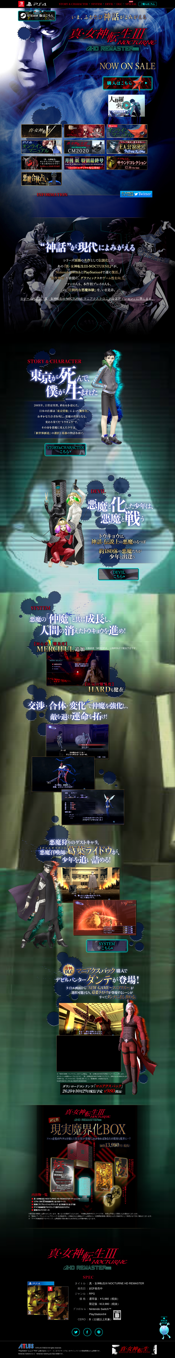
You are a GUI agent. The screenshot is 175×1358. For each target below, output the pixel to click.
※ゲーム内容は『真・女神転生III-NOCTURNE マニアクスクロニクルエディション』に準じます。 (87, 298)
